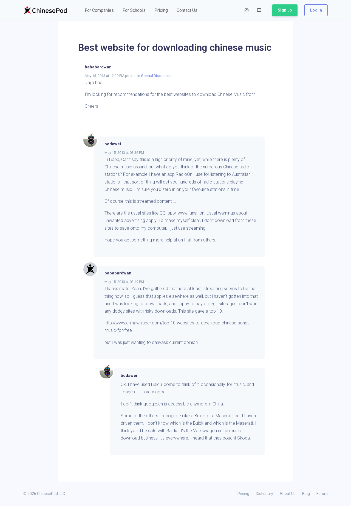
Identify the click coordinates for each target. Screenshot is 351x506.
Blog (306, 493)
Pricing (243, 493)
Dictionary (264, 493)
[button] (99, 10)
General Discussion (156, 76)
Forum (322, 493)
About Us (288, 493)
